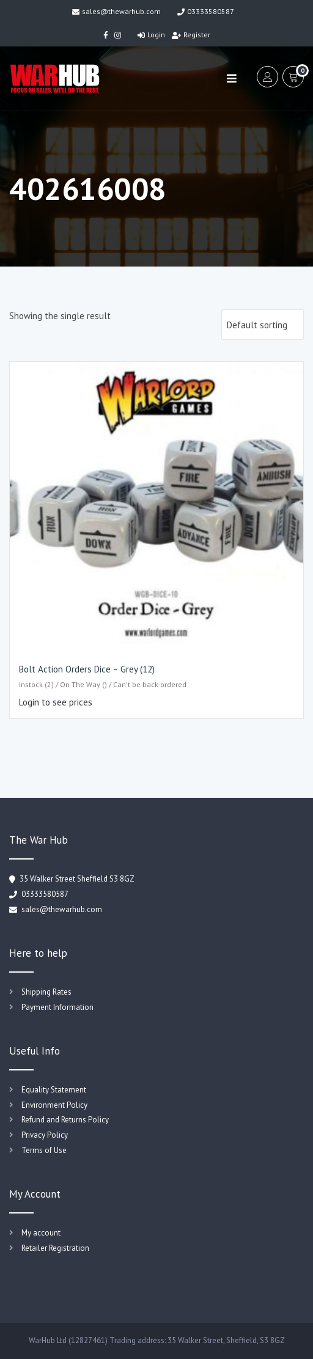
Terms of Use (44, 1150)
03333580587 (205, 11)
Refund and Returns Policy (65, 1119)
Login (151, 34)
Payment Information (57, 1007)
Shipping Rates (46, 992)
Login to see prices (55, 702)
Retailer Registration (55, 1248)
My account (41, 1233)
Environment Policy (54, 1105)
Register (191, 34)
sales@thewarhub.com (116, 11)
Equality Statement (53, 1090)
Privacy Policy (44, 1135)
